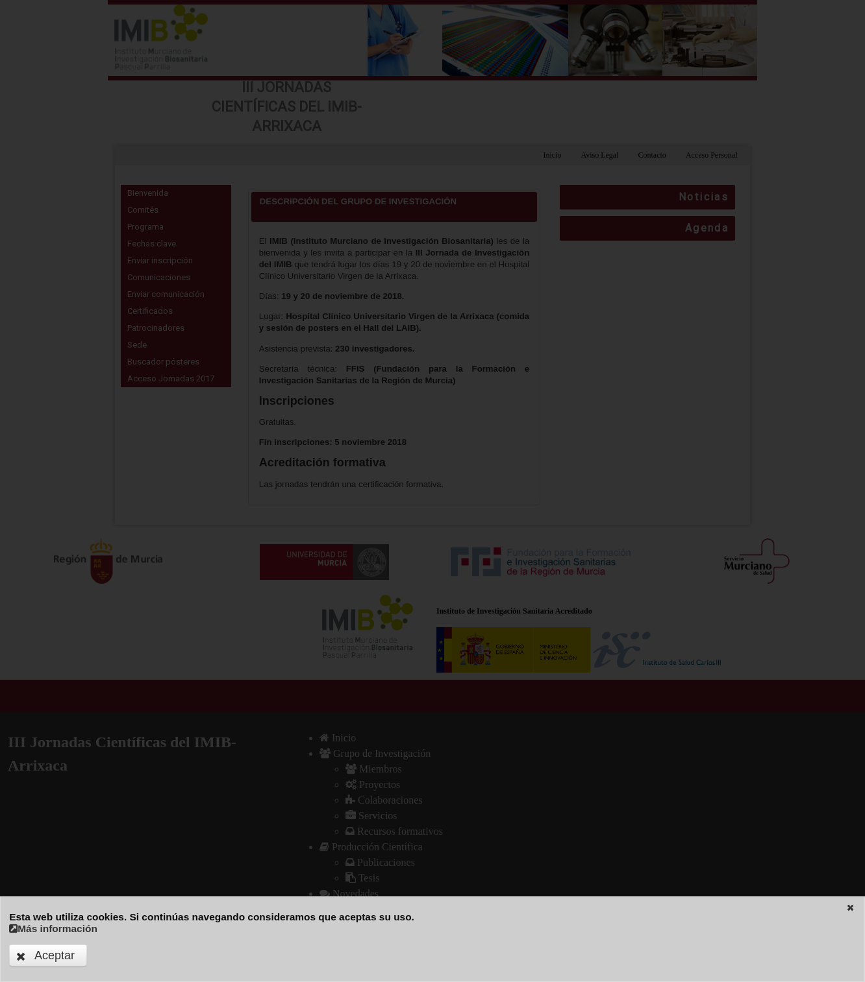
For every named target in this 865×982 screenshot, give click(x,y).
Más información (53, 928)
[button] (850, 907)
